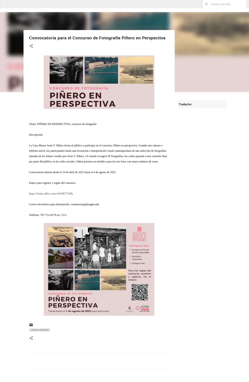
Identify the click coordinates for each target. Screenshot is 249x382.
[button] (31, 46)
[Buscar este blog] (228, 4)
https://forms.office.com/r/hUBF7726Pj (51, 193)
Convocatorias (39, 330)
